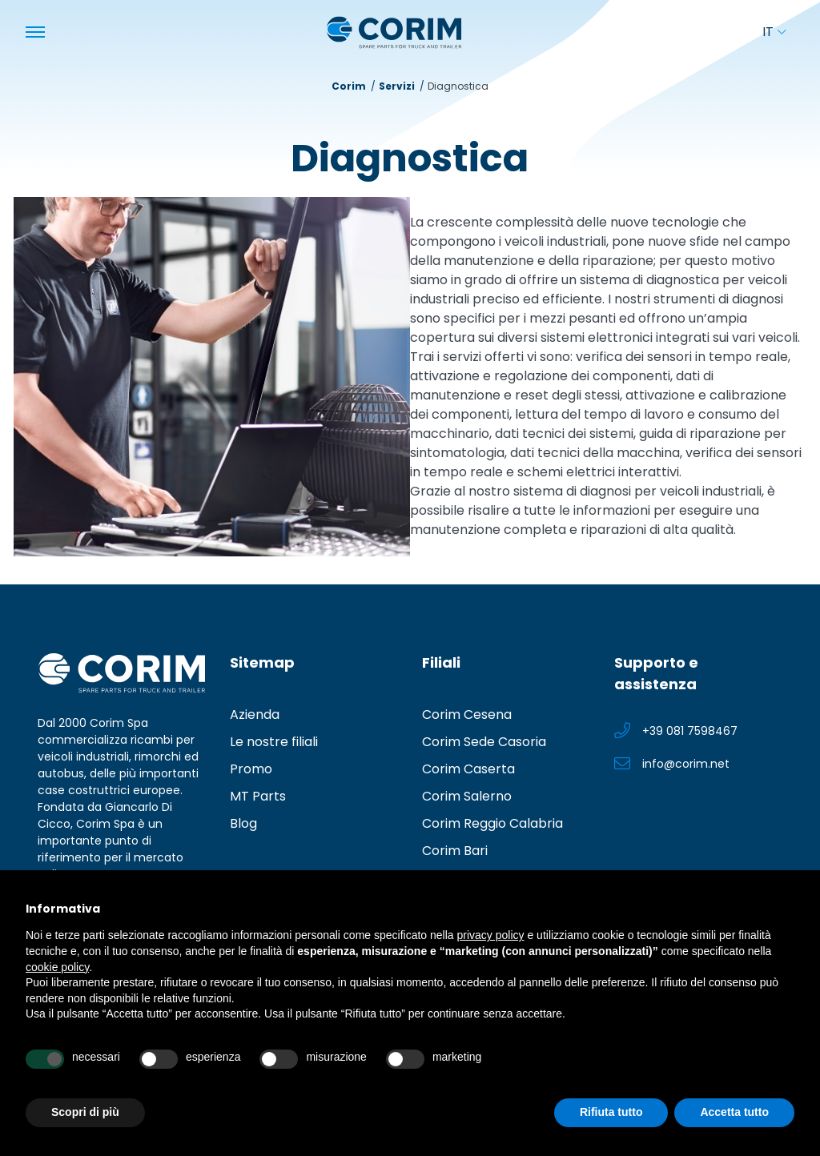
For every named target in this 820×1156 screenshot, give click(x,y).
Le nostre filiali (274, 742)
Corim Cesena (467, 714)
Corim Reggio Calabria (492, 823)
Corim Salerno (467, 796)
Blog (243, 823)
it (774, 31)
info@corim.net (686, 764)
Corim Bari (455, 850)
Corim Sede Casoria (484, 742)
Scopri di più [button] (85, 1112)
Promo (251, 769)
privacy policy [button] (491, 935)
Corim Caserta (468, 769)
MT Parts (258, 796)
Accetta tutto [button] (734, 1112)
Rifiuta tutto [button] (611, 1112)
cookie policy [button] (57, 967)
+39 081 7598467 (690, 731)
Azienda (254, 714)
